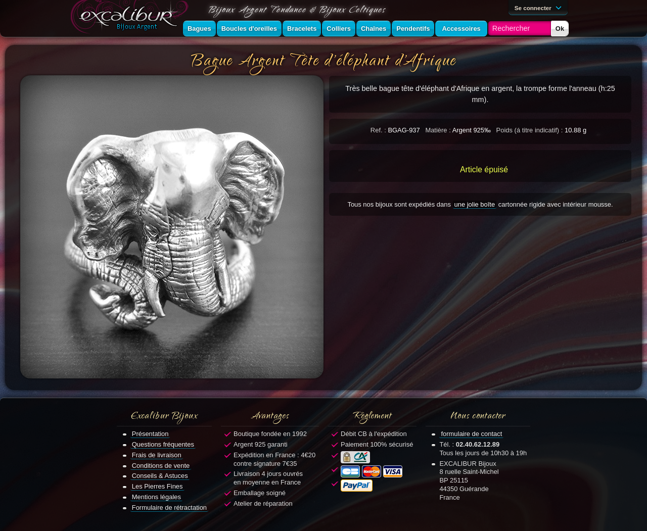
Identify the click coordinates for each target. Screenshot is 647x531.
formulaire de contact (471, 434)
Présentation (150, 434)
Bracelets (301, 28)
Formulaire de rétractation (169, 507)
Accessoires (461, 28)
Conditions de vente (161, 465)
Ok (560, 28)
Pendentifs (413, 28)
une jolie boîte (474, 204)
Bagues (199, 28)
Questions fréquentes (163, 444)
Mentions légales (156, 497)
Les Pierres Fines (157, 486)
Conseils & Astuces (160, 475)
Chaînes (373, 28)
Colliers (339, 28)
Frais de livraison (156, 455)
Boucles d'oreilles (249, 28)
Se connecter (540, 7)
